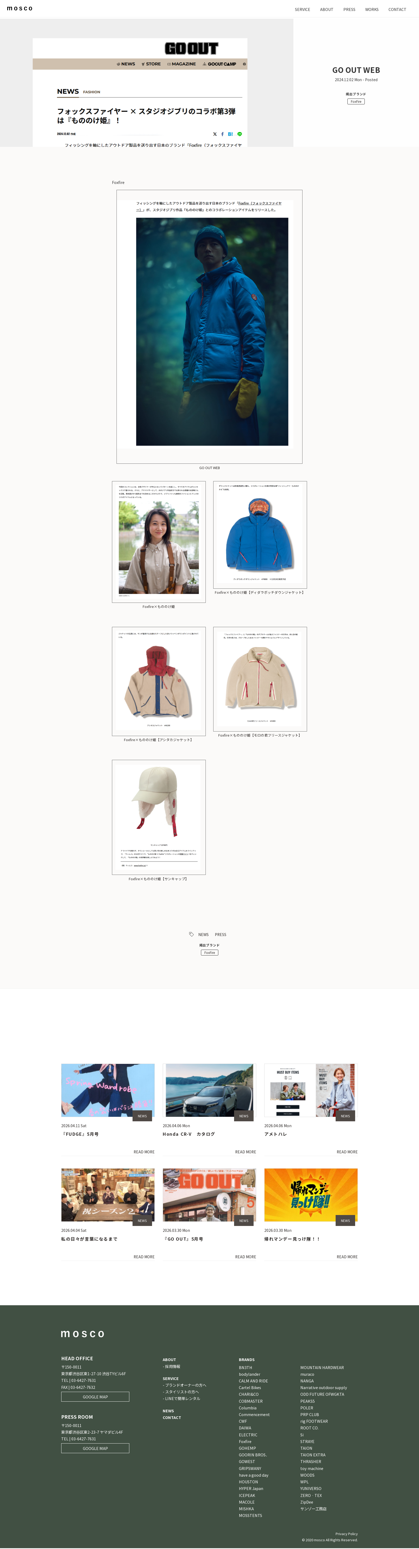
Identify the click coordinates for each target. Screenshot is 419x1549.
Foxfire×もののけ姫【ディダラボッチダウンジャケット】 (260, 592)
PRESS (349, 9)
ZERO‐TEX (311, 1496)
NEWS (203, 934)
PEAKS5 (307, 1402)
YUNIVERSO (310, 1489)
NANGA (307, 1381)
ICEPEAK (247, 1496)
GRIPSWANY (250, 1469)
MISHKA (246, 1509)
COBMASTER (251, 1402)
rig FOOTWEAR (314, 1422)
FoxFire (356, 101)
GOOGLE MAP (95, 1397)
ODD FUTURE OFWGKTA (322, 1395)
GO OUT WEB (209, 468)
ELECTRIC (248, 1435)
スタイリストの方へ (182, 1392)
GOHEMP (247, 1449)
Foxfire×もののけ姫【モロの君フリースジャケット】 (260, 735)
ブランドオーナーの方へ (185, 1386)
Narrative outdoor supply (323, 1388)
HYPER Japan (251, 1489)
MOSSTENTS (250, 1516)
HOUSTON (248, 1482)
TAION (306, 1449)
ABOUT (326, 9)
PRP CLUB (309, 1415)
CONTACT (397, 9)
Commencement (254, 1415)
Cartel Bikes (250, 1388)
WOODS (307, 1476)
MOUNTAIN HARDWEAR (322, 1368)
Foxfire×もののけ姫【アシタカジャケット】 (159, 740)
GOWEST (247, 1462)
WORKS (371, 9)
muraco (307, 1375)
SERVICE (301, 9)
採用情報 (172, 1367)
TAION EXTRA (312, 1455)
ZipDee (306, 1502)
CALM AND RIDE (253, 1381)
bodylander (249, 1375)
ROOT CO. (309, 1429)
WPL (304, 1482)
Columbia (248, 1408)
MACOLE (247, 1502)
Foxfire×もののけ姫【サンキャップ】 (159, 879)
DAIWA (245, 1429)
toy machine (311, 1469)
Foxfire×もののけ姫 (159, 606)
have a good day (254, 1476)
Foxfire (245, 1442)
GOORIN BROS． (254, 1455)
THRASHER (310, 1462)
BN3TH (245, 1368)
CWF (243, 1422)
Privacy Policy (347, 1534)
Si (302, 1435)
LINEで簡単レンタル (182, 1399)
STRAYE (307, 1442)
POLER (306, 1408)
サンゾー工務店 (313, 1509)
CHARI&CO (249, 1395)
